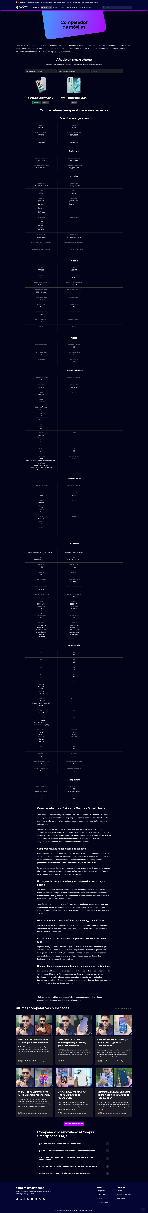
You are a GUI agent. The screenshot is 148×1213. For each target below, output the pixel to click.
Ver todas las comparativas (74, 1124)
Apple (39, 931)
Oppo (56, 52)
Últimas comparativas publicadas (42, 1008)
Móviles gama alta (59, 2)
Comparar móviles (46, 2)
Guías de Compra (71, 7)
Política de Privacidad (124, 1195)
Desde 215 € (37, 102)
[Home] (22, 7)
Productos (35, 7)
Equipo (119, 1191)
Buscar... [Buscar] (108, 7)
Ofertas (55, 7)
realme (98, 928)
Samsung (49, 52)
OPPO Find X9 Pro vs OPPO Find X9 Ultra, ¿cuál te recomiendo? (72, 1095)
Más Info (45, 102)
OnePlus (104, 928)
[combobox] (41, 71)
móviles (72, 45)
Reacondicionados (85, 7)
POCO (91, 928)
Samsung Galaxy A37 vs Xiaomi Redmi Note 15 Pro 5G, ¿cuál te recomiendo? (113, 1095)
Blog (62, 7)
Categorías (101, 1191)
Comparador (46, 7)
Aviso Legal (121, 1198)
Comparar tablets (33, 2)
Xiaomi (42, 52)
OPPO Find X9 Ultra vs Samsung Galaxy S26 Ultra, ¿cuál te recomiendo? (72, 1042)
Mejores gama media (73, 2)
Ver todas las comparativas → (123, 1008)
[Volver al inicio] (143, 1209)
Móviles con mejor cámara (90, 2)
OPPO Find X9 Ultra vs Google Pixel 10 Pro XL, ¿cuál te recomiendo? (112, 1042)
